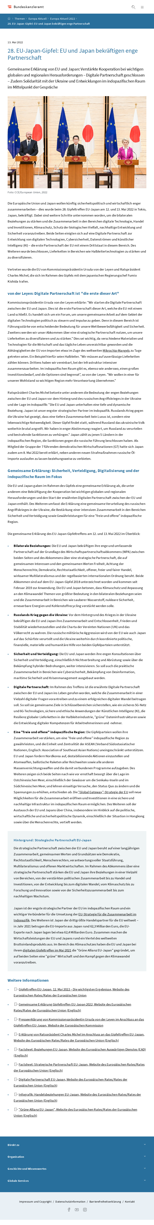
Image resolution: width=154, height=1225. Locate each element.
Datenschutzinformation (70, 1207)
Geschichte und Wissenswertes (77, 1174)
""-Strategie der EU (103, 797)
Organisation (77, 1162)
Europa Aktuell (37, 24)
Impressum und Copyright (35, 1207)
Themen (20, 24)
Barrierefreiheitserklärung (105, 1207)
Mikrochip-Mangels (116, 355)
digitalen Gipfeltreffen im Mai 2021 (47, 955)
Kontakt (130, 1207)
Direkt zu (77, 1149)
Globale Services (77, 1186)
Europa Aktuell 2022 (62, 24)
